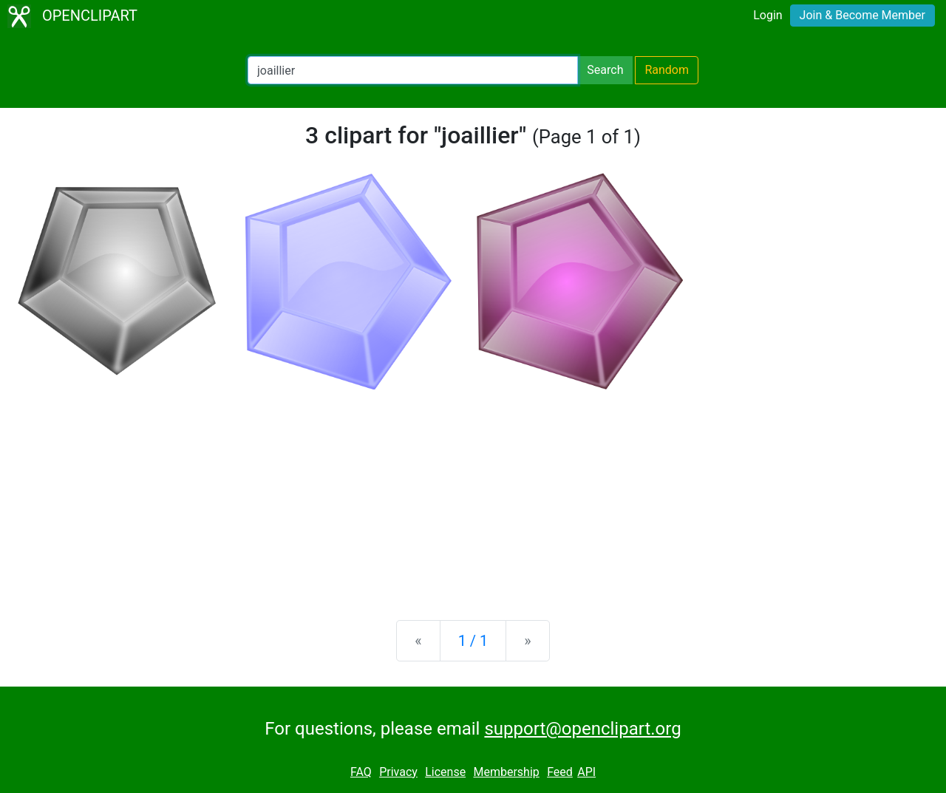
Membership (506, 772)
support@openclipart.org (582, 728)
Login (767, 15)
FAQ (361, 772)
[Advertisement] (473, 492)
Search (605, 70)
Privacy (398, 772)
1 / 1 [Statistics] (473, 641)
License (445, 772)
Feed (560, 772)
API (586, 772)
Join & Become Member (862, 15)
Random (666, 70)
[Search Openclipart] (413, 70)
